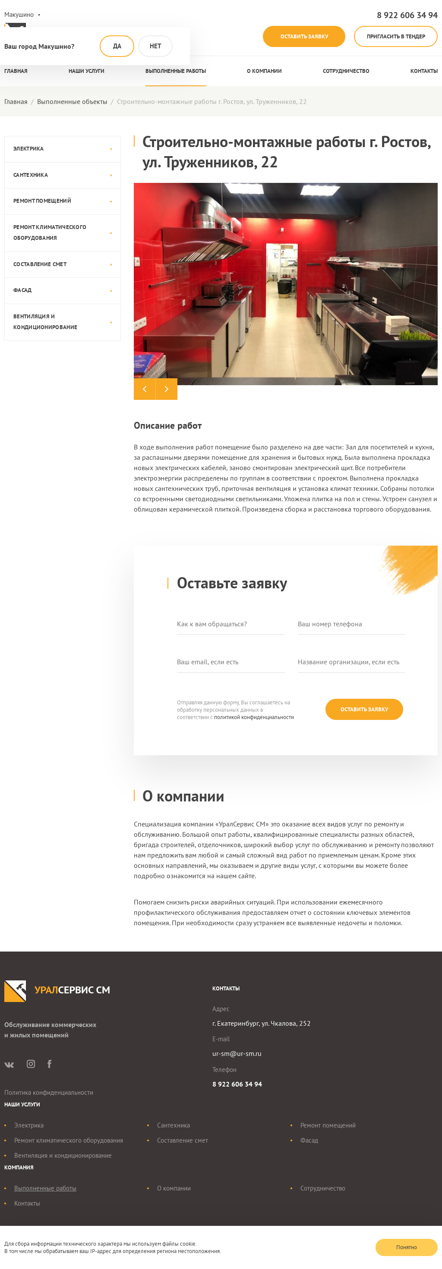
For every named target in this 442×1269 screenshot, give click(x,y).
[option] (286, 284)
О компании (264, 71)
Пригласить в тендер (395, 36)
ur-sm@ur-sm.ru (237, 1053)
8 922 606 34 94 (407, 15)
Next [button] (166, 389)
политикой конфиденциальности (254, 717)
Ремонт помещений (42, 201)
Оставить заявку (300, 36)
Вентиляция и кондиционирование (45, 322)
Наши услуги (86, 71)
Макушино (19, 14)
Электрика (28, 149)
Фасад (22, 290)
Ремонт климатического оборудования (49, 233)
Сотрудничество (346, 71)
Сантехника (30, 175)
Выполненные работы (175, 71)
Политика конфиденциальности (48, 1093)
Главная (16, 71)
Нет (155, 46)
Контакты (424, 71)
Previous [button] (144, 389)
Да (117, 46)
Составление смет (39, 264)
